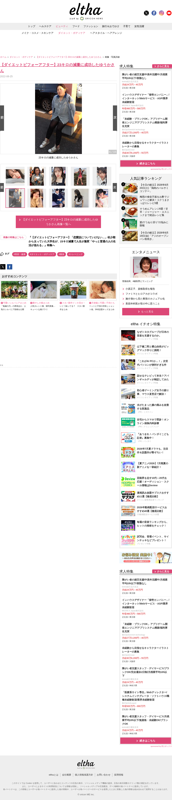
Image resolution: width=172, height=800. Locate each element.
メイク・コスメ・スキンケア (37, 33)
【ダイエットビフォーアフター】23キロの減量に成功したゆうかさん (69, 57)
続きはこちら (147, 163)
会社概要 (66, 774)
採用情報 (118, 774)
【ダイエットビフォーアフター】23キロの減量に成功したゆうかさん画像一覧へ (60, 222)
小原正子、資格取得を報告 (140, 288)
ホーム (3, 57)
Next (116, 118)
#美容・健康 (20, 254)
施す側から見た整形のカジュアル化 (145, 298)
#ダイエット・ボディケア (42, 254)
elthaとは (53, 774)
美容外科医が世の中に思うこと (143, 303)
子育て (126, 26)
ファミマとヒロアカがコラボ (141, 293)
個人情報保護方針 (84, 774)
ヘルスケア (45, 26)
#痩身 (61, 254)
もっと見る (147, 311)
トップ (31, 26)
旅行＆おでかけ (110, 26)
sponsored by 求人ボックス (161, 169)
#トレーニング (76, 254)
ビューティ (62, 26)
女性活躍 (139, 26)
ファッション (90, 26)
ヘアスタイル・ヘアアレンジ (106, 33)
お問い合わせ (103, 774)
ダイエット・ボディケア (71, 33)
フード (76, 26)
